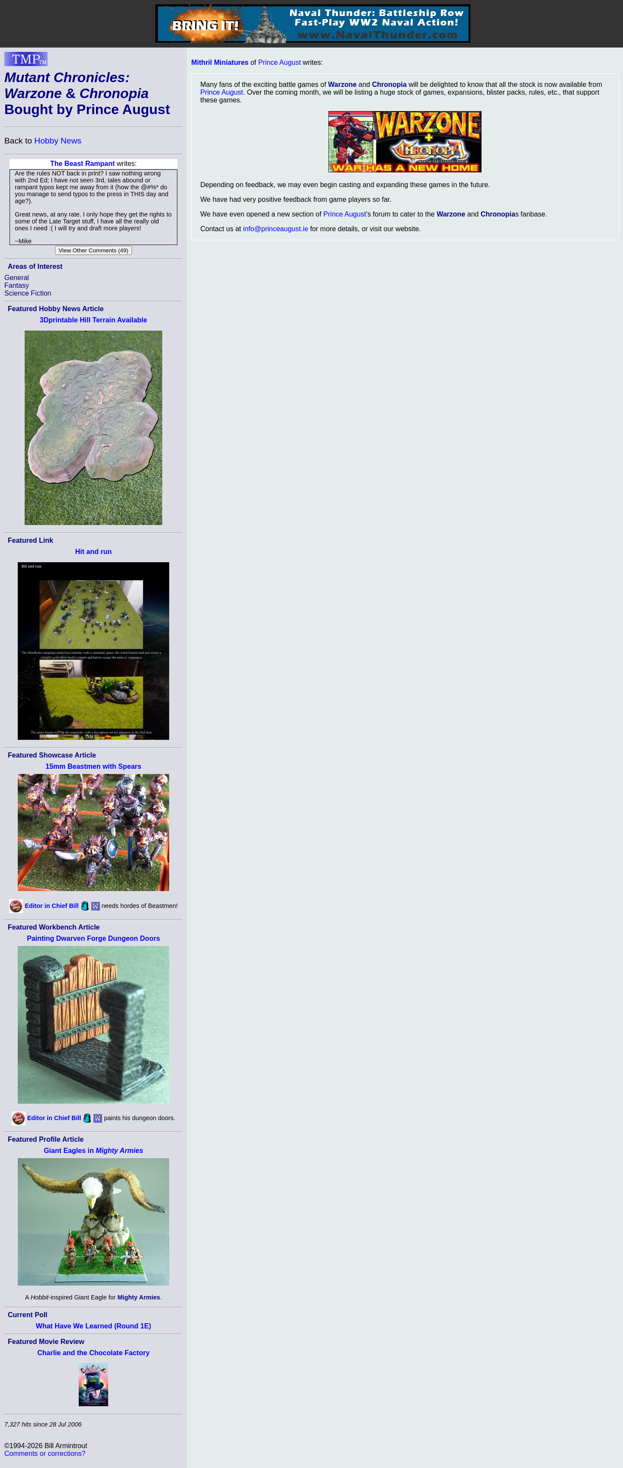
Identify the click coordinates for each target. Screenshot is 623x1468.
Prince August (279, 62)
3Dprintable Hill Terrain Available (93, 320)
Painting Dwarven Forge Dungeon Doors (93, 938)
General (16, 277)
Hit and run (93, 551)
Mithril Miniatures (219, 62)
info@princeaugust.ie (275, 228)
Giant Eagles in (93, 1150)
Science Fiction (27, 293)
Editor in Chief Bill (52, 905)
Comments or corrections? (45, 1453)
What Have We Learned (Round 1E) (93, 1326)
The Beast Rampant (82, 163)
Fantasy (16, 285)
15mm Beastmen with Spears (93, 766)
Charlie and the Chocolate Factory (93, 1353)
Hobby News (57, 140)
